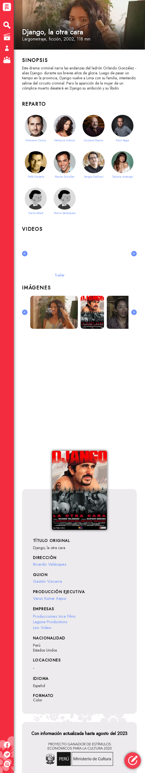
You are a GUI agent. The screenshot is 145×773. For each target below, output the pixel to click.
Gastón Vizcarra (47, 581)
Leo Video (42, 628)
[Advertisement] (79, 393)
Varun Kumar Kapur (50, 598)
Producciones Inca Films (54, 616)
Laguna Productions (50, 622)
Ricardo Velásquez (49, 564)
